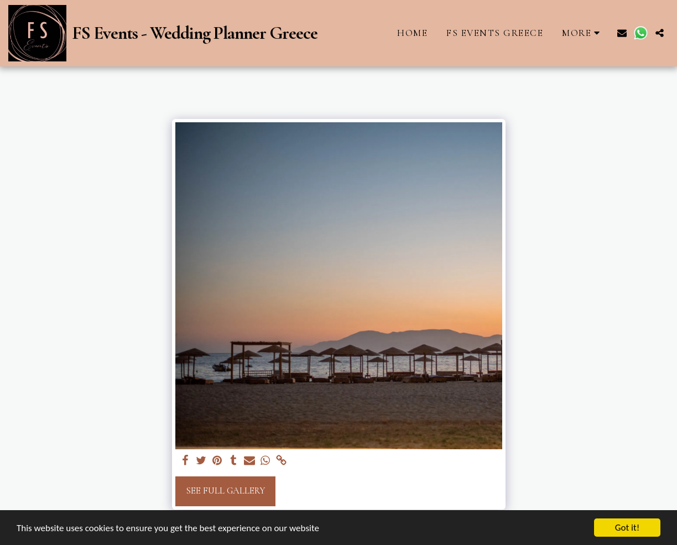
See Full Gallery (225, 490)
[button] (622, 33)
